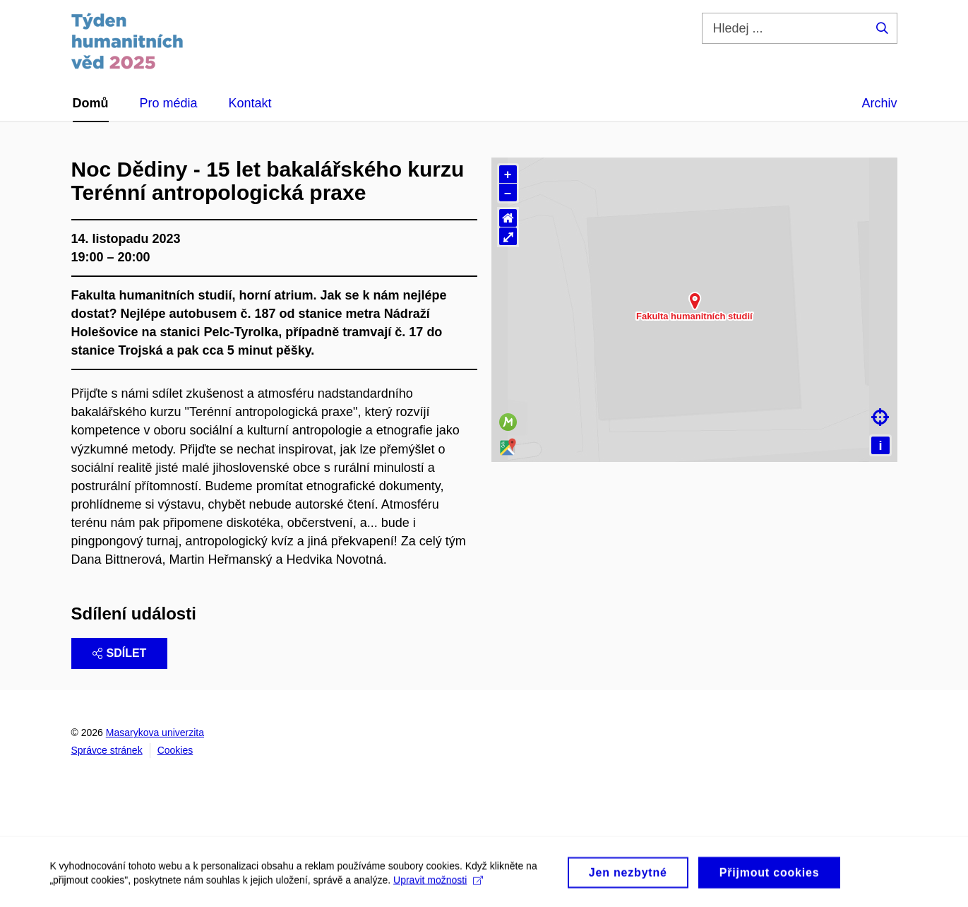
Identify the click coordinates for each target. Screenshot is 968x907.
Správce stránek (107, 750)
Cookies (175, 750)
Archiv (879, 103)
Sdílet (119, 653)
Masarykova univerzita (155, 732)
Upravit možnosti (438, 893)
